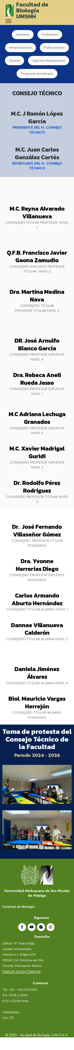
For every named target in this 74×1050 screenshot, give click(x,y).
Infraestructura (20, 47)
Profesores (50, 34)
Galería (14, 60)
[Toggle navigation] (9, 21)
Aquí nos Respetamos (48, 60)
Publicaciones (54, 47)
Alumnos (22, 34)
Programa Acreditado (37, 73)
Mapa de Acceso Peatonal (21, 978)
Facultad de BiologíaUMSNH (32, 10)
